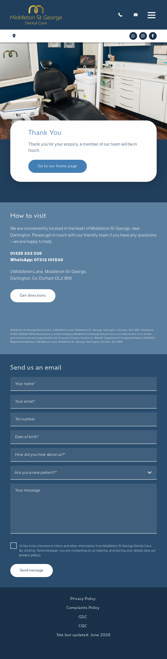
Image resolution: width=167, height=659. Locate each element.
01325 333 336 (26, 253)
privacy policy (29, 555)
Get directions (33, 296)
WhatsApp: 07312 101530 (36, 259)
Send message (31, 570)
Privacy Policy (83, 599)
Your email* (25, 401)
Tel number (25, 419)
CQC (83, 626)
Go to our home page (57, 166)
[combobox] (83, 473)
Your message (27, 490)
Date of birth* (27, 437)
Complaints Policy (82, 608)
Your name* (25, 383)
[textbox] (83, 472)
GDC (83, 617)
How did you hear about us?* (40, 454)
